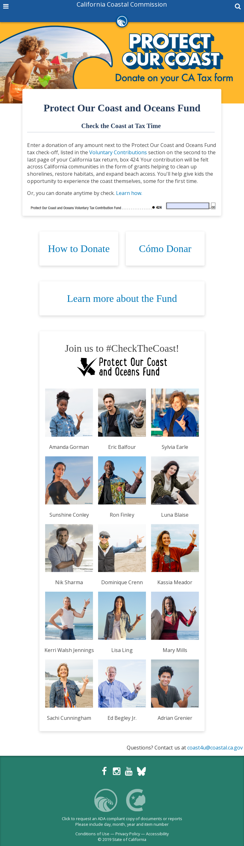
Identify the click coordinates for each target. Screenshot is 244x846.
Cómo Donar (165, 248)
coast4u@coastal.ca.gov (215, 747)
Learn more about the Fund (122, 298)
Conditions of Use (92, 834)
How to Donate (79, 248)
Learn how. (129, 193)
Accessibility (157, 834)
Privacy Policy (127, 834)
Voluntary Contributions (118, 152)
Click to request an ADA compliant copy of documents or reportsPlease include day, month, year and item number (122, 821)
